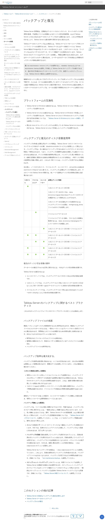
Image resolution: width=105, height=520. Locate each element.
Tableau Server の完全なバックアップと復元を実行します (46, 496)
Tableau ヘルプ (7, 14)
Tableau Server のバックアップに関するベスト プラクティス (95, 34)
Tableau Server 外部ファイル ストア (56, 473)
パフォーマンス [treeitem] (9, 103)
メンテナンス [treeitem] (8, 109)
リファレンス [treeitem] (8, 147)
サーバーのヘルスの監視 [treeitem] (11, 106)
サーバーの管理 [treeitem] (8, 41)
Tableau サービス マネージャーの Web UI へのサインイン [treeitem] (12, 74)
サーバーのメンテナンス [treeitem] (12, 129)
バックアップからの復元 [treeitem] (13, 126)
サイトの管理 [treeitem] (7, 39)
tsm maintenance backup (51, 458)
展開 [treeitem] (4, 33)
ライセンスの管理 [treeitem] (9, 47)
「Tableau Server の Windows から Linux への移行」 (65, 118)
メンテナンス (43, 14)
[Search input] (95, 2)
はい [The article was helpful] (73, 516)
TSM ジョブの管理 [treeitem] (9, 98)
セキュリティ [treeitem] (8, 44)
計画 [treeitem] (4, 30)
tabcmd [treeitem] (6, 141)
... (36, 14)
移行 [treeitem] (4, 36)
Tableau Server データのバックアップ (39, 498)
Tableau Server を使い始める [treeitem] (12, 23)
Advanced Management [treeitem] (11, 149)
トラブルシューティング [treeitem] (11, 144)
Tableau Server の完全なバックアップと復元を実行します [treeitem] (13, 117)
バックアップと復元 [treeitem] (11, 112)
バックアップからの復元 (35, 501)
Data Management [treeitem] (9, 152)
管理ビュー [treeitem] (7, 101)
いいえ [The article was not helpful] (80, 516)
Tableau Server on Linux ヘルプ (24, 14)
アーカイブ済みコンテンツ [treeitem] (12, 155)
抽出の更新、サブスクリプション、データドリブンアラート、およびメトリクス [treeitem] (12, 88)
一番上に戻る (53, 508)
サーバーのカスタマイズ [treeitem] (11, 79)
